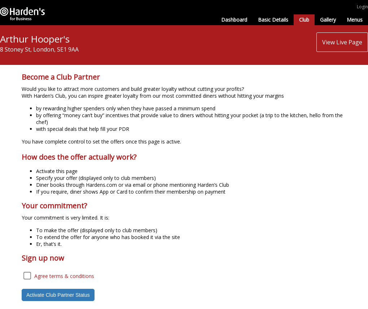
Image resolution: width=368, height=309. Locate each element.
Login (362, 7)
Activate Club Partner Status (58, 295)
